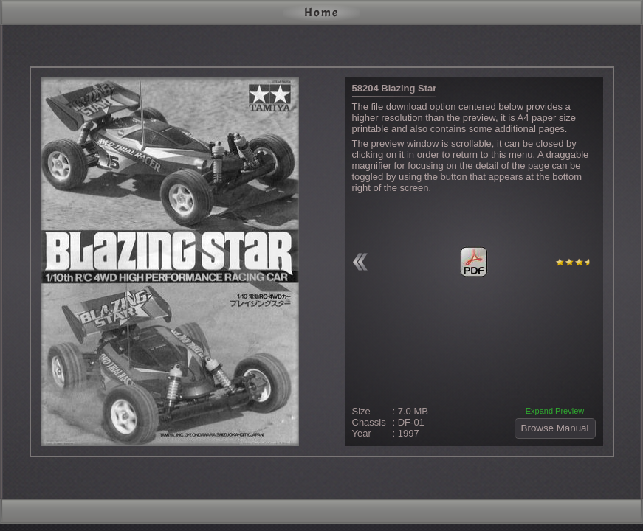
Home (321, 12)
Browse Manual (555, 428)
